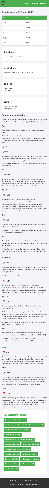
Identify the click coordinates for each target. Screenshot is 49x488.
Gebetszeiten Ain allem (12, 434)
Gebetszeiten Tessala (12, 444)
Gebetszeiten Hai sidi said (13, 425)
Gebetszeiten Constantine (30, 459)
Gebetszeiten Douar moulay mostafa (17, 430)
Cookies (13, 484)
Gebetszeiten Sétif (27, 464)
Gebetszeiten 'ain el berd (31, 444)
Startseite (26, 3)
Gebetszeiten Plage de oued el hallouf (17, 449)
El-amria (43, 3)
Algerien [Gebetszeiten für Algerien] (35, 3)
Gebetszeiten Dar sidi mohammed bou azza (19, 439)
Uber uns (20, 484)
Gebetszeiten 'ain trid (12, 454)
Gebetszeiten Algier (11, 459)
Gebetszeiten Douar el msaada (15, 420)
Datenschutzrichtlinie (32, 484)
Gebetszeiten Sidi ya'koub (34, 425)
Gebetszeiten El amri (29, 454)
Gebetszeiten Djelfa (11, 469)
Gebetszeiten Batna (11, 464)
